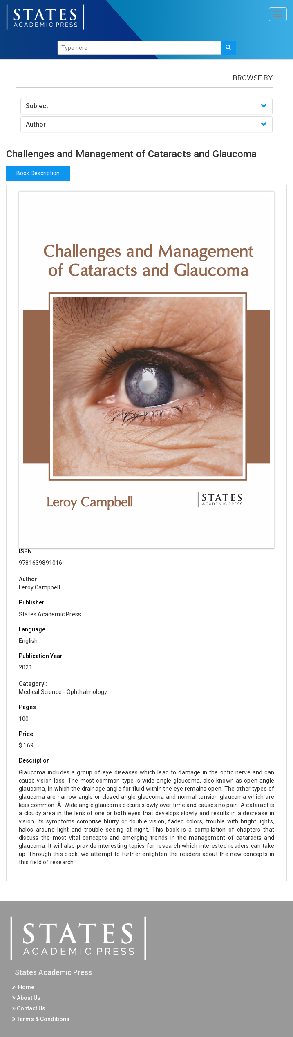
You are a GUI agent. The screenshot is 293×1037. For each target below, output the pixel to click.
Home (23, 987)
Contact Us (28, 1008)
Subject (37, 106)
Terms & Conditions (40, 1019)
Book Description (38, 173)
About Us (26, 998)
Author (36, 124)
